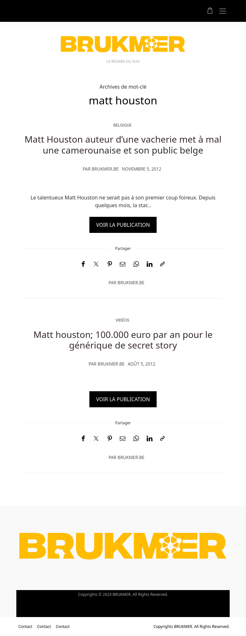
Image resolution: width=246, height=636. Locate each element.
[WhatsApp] (136, 264)
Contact (25, 626)
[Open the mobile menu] (223, 11)
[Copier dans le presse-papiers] (162, 264)
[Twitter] (96, 264)
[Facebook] (83, 264)
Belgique (122, 125)
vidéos (122, 320)
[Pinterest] (109, 264)
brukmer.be (105, 169)
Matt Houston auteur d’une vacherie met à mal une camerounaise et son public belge (123, 144)
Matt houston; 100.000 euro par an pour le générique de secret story (122, 339)
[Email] (123, 264)
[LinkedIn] (150, 264)
